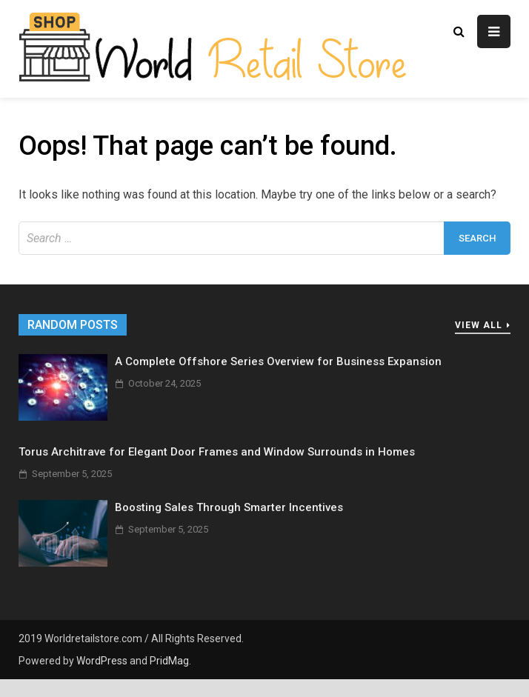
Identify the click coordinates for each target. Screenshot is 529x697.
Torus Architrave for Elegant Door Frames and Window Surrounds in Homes (217, 451)
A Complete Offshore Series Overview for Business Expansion (278, 361)
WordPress (101, 661)
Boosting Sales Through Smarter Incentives (229, 507)
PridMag (169, 661)
